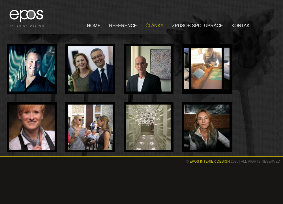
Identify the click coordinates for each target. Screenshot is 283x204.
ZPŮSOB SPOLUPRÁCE (197, 25)
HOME (93, 25)
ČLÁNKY (154, 25)
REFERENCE (123, 25)
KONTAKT (241, 25)
